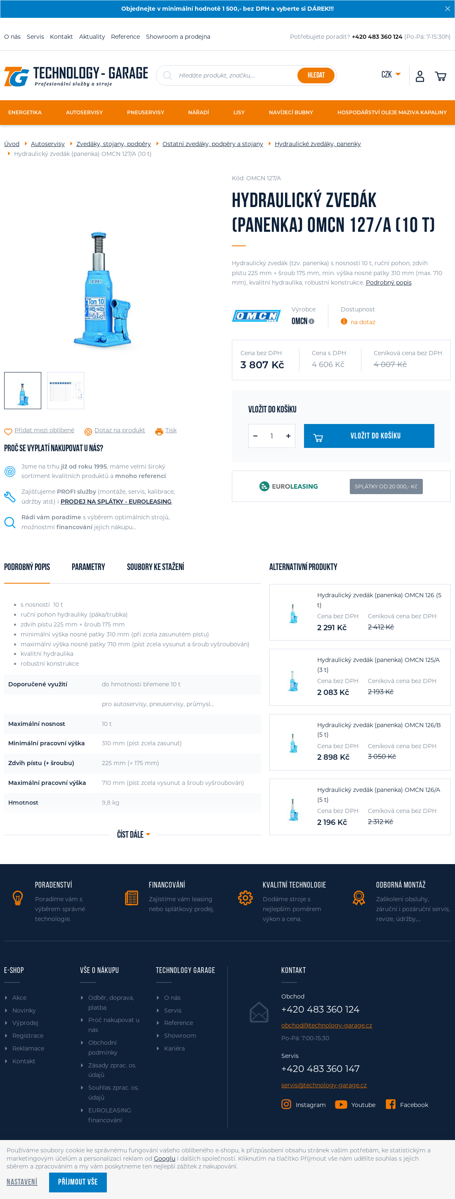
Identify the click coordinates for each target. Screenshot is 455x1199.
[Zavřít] (447, 9)
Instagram (311, 1105)
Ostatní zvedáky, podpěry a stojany (213, 144)
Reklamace (28, 1048)
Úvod (11, 144)
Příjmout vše (78, 1182)
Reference (125, 36)
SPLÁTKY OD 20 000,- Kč (386, 486)
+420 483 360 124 (320, 1009)
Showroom (180, 1035)
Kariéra (174, 1048)
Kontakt (61, 36)
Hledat (316, 76)
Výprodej (25, 1023)
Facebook (414, 1105)
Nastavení (22, 1182)
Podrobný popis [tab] (27, 567)
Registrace (27, 1035)
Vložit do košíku (359, 438)
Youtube (363, 1105)
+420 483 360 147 (320, 1069)
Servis (35, 36)
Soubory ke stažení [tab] (155, 567)
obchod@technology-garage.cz (326, 1025)
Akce (19, 997)
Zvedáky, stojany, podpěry (113, 144)
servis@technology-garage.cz (324, 1085)
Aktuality (92, 36)
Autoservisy (48, 144)
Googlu (164, 1158)
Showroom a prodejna (178, 36)
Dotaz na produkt (119, 430)
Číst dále (130, 835)
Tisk (171, 430)
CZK (387, 75)
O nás (12, 36)
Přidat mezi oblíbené (44, 430)
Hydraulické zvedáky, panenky (318, 144)
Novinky (24, 1010)
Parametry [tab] (88, 567)
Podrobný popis (389, 282)
